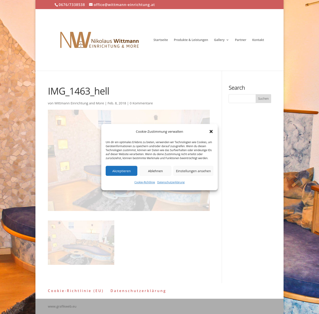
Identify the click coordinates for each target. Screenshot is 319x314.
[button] (211, 131)
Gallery (219, 40)
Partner (240, 40)
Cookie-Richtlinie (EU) (76, 290)
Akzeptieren (121, 171)
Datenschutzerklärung (171, 182)
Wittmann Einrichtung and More (79, 103)
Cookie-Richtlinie (144, 182)
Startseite (161, 40)
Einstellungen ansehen (193, 171)
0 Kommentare (141, 103)
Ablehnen (155, 171)
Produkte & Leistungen (191, 40)
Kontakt (258, 40)
